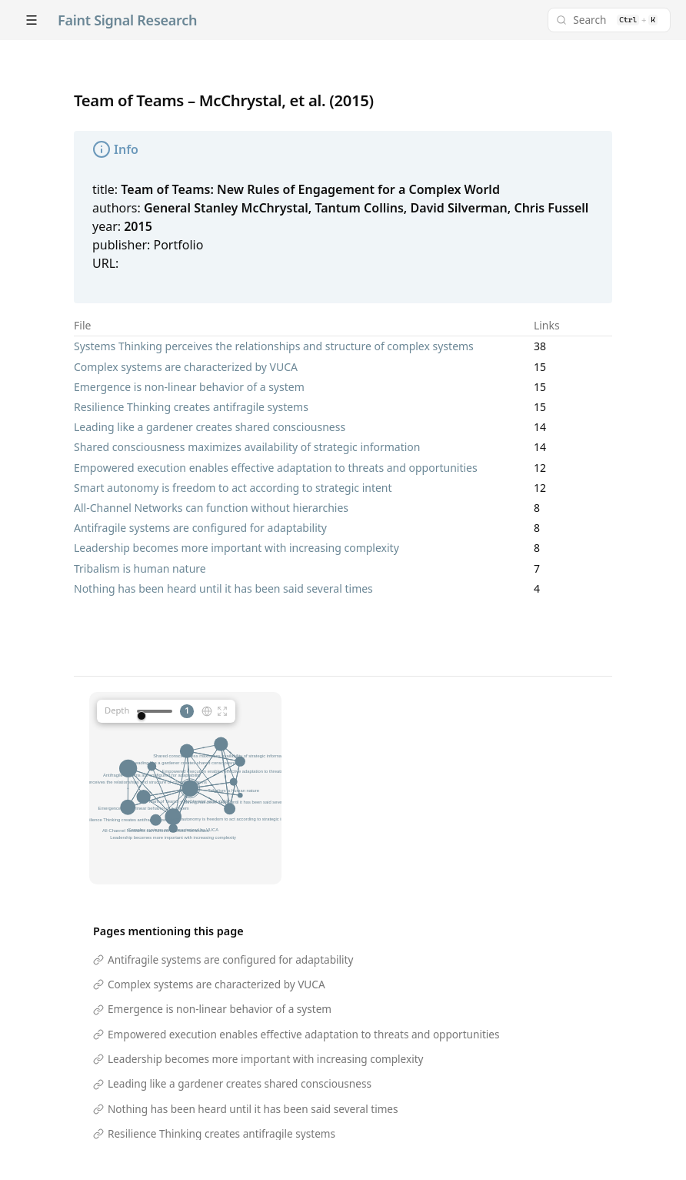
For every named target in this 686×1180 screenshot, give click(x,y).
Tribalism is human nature (140, 568)
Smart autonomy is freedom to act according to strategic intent (233, 487)
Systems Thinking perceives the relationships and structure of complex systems (274, 346)
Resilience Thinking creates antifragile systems (191, 406)
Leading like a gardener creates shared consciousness (209, 427)
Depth (117, 710)
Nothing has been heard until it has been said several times (223, 588)
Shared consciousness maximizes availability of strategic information (247, 447)
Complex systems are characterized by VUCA (186, 366)
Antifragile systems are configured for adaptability (200, 527)
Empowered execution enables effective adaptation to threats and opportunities (276, 467)
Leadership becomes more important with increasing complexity (236, 547)
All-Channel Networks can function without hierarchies (211, 507)
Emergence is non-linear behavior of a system (189, 386)
